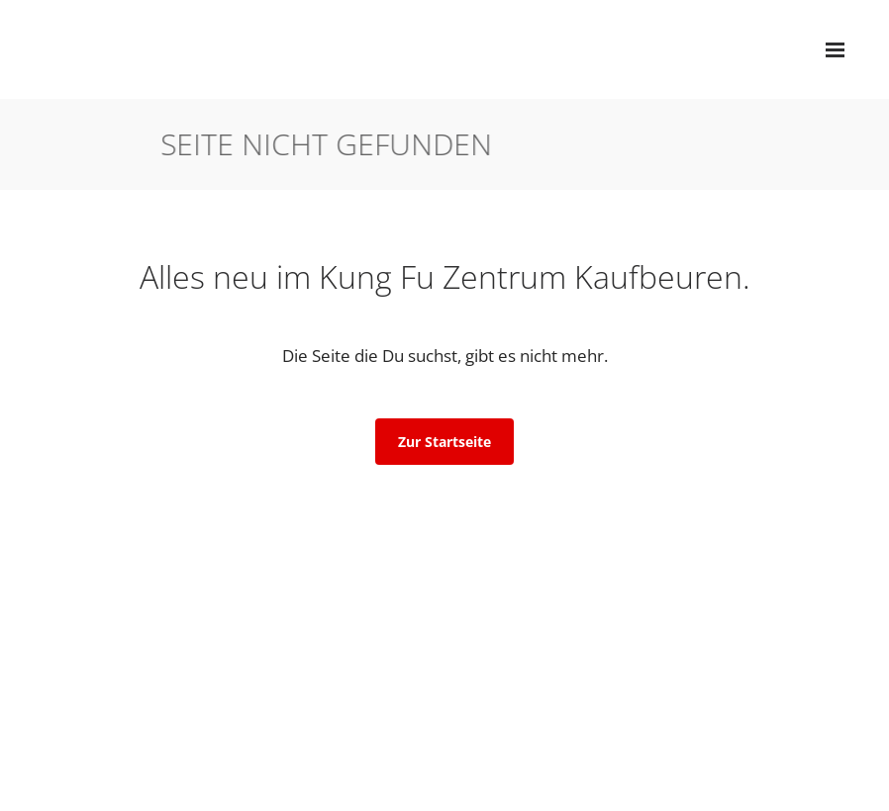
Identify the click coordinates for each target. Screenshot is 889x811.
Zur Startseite (444, 441)
